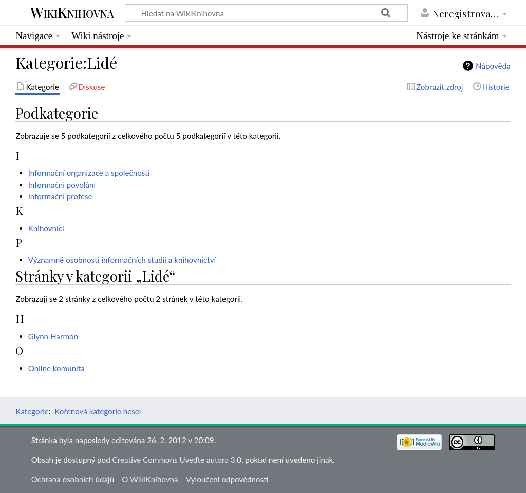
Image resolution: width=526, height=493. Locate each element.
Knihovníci (46, 228)
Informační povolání (62, 184)
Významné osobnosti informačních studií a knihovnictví (122, 259)
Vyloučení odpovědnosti (227, 479)
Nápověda (493, 65)
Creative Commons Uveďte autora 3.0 (176, 459)
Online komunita (56, 368)
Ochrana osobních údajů (72, 479)
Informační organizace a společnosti (89, 172)
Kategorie (31, 411)
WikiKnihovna (72, 13)
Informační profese (60, 196)
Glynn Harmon (53, 336)
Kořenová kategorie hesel (97, 411)
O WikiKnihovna (150, 479)
